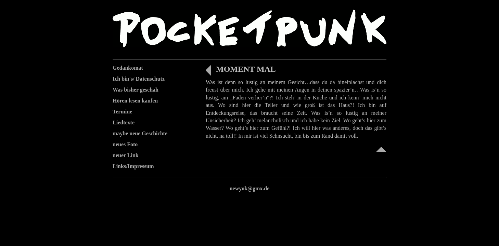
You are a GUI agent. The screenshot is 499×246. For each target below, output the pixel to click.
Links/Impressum (133, 166)
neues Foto (125, 144)
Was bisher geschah (135, 90)
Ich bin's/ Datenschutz (139, 79)
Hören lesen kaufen (135, 101)
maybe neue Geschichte (140, 133)
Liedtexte (124, 122)
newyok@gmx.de (250, 188)
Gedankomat (128, 68)
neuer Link (126, 155)
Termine (122, 111)
